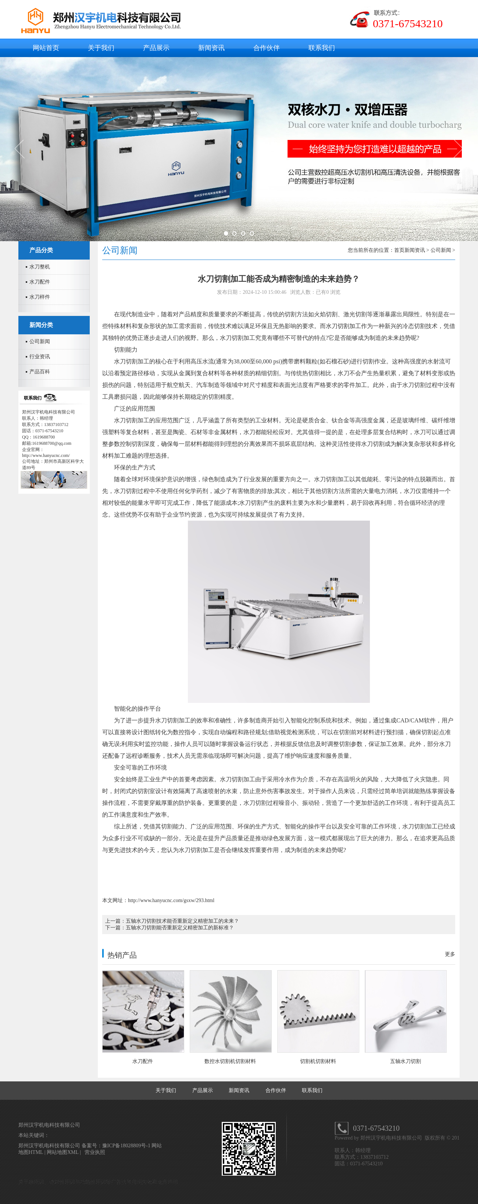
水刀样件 (39, 297)
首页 (399, 250)
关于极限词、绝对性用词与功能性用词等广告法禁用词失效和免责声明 (98, 1182)
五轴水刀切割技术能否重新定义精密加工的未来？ (182, 921)
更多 (450, 954)
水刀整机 (39, 267)
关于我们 (101, 48)
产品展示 (156, 48)
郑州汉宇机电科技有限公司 (392, 1138)
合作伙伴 (266, 48)
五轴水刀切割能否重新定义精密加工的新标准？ (180, 927)
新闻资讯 (211, 48)
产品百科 (39, 371)
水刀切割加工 (343, 326)
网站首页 (46, 48)
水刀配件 (39, 282)
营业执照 (95, 1152)
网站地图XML (63, 1152)
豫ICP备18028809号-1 (127, 1145)
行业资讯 (39, 356)
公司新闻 (39, 341)
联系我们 (321, 48)
